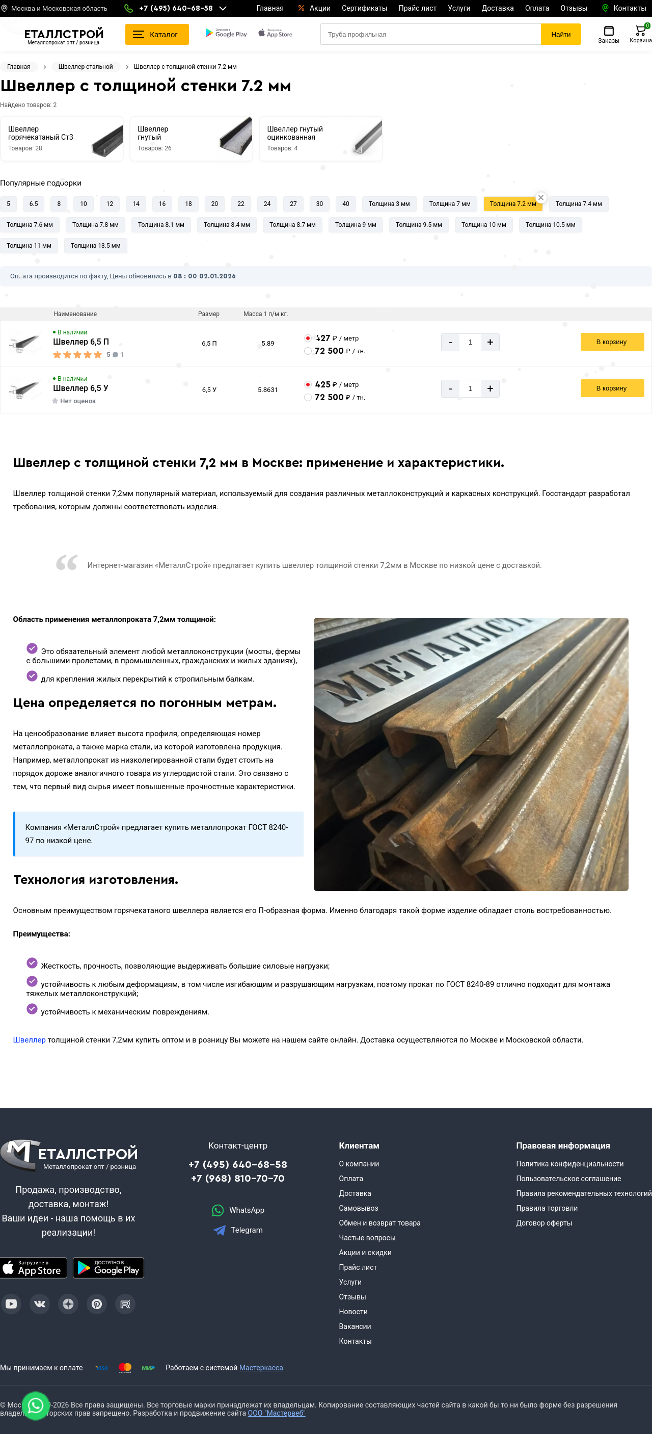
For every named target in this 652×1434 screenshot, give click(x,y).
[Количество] (470, 342)
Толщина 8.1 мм (161, 224)
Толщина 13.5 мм (96, 245)
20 (215, 203)
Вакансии (355, 1326)
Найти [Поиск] (560, 34)
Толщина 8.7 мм (292, 224)
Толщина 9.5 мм (419, 224)
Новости (353, 1312)
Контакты (355, 1341)
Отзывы (574, 8)
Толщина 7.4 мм (579, 203)
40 (345, 203)
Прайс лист (418, 8)
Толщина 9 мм (355, 224)
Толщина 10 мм (483, 224)
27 (293, 203)
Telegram (238, 1230)
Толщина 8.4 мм (227, 224)
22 (240, 203)
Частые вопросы (367, 1238)
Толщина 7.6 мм (30, 224)
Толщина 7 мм (450, 203)
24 (267, 203)
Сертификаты (365, 8)
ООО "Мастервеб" (277, 1413)
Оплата (537, 8)
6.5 (34, 203)
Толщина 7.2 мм (513, 203)
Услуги (459, 8)
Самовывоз (358, 1208)
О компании (359, 1164)
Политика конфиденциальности (569, 1164)
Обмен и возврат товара (380, 1223)
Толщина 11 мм (29, 245)
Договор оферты (544, 1223)
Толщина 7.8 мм (95, 224)
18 (188, 203)
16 (162, 203)
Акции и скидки (365, 1252)
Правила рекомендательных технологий (584, 1193)
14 (136, 203)
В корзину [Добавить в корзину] (611, 342)
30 (319, 203)
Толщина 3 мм (389, 203)
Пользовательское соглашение (568, 1179)
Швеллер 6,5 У (80, 388)
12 (110, 203)
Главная (270, 8)
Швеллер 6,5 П (81, 342)
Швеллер (29, 1040)
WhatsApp (237, 1210)
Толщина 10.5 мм (551, 224)
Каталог (155, 34)
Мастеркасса (261, 1368)
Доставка (498, 8)
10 (83, 203)
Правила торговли (547, 1208)
